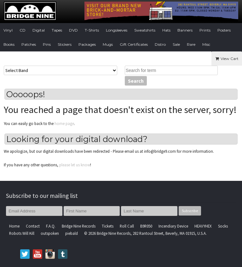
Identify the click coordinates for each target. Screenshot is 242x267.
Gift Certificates (134, 44)
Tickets (107, 225)
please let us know (74, 164)
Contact (33, 225)
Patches (28, 44)
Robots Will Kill (21, 233)
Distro (160, 44)
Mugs (108, 44)
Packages (87, 44)
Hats (166, 30)
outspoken (50, 233)
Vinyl (8, 30)
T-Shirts (92, 30)
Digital (38, 30)
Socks (223, 225)
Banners (185, 30)
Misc (206, 44)
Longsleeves (116, 30)
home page (64, 123)
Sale (176, 44)
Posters (224, 30)
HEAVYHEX (203, 225)
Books (8, 44)
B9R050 (146, 225)
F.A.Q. (50, 225)
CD (23, 30)
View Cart (227, 58)
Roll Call (127, 225)
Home (14, 225)
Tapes (57, 30)
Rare (191, 44)
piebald (71, 233)
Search (136, 81)
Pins (47, 44)
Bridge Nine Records (78, 225)
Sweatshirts (144, 30)
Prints (204, 30)
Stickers (65, 44)
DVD (73, 30)
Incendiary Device (173, 225)
